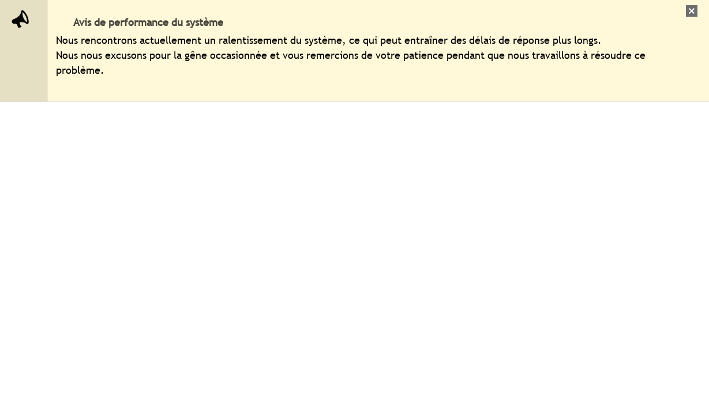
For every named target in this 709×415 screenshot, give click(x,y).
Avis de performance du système (148, 22)
